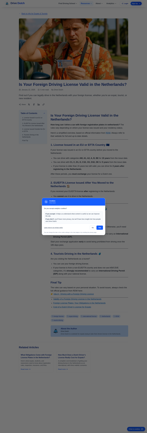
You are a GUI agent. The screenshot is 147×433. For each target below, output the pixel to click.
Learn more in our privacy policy (53, 227)
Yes (99, 228)
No (93, 228)
